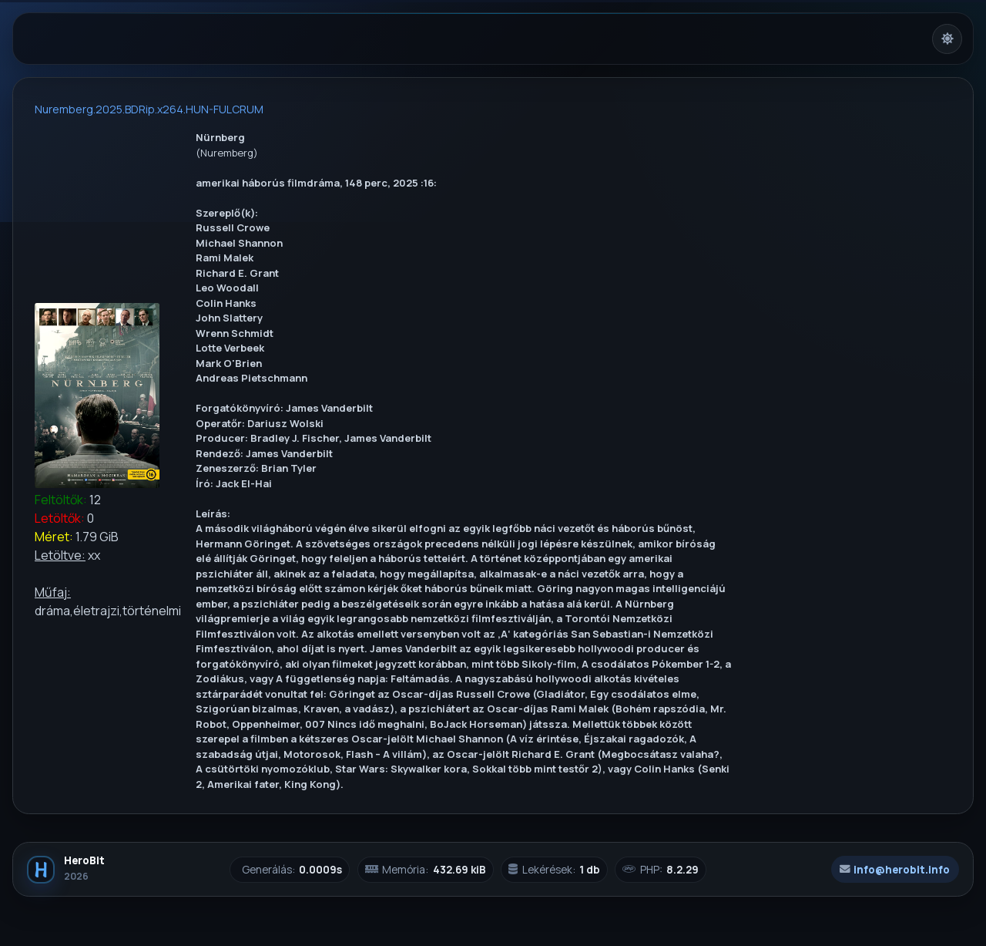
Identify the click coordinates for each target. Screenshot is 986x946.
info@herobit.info (895, 870)
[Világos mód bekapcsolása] (947, 39)
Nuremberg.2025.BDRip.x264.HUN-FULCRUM (149, 109)
